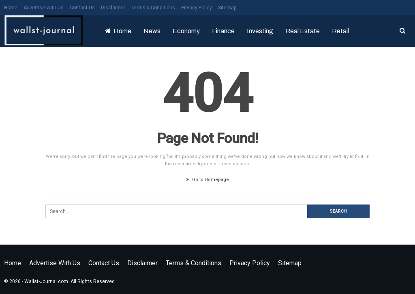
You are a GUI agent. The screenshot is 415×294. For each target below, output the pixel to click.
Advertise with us (44, 8)
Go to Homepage (207, 179)
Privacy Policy (196, 8)
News (151, 31)
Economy (186, 31)
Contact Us (82, 8)
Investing (260, 31)
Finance (223, 31)
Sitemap (227, 8)
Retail (340, 31)
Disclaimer (113, 8)
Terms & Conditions (153, 8)
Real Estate (302, 31)
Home (10, 8)
